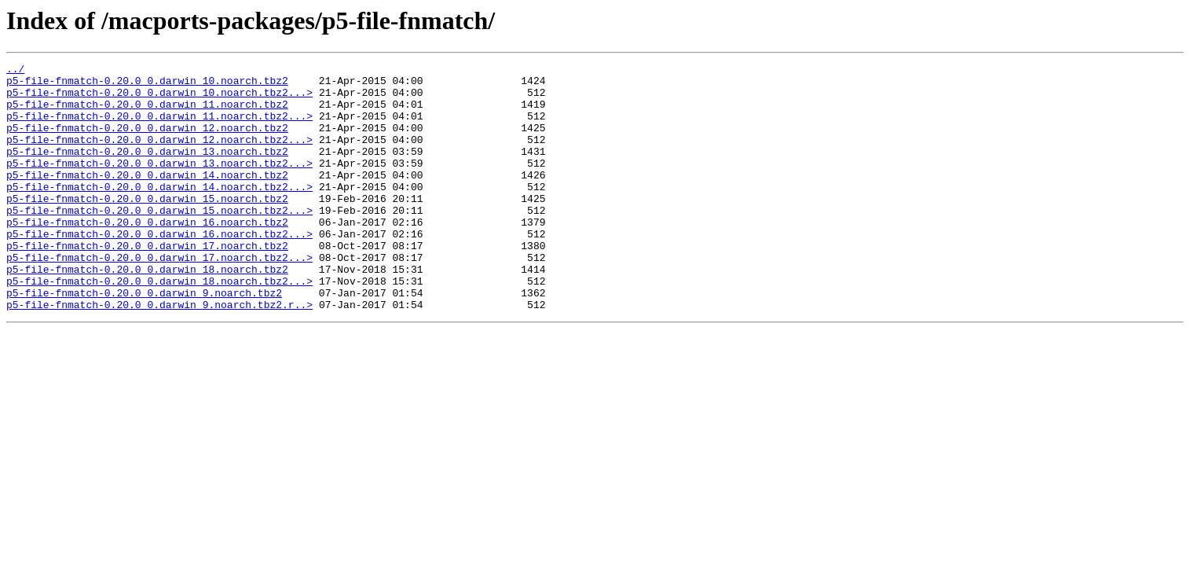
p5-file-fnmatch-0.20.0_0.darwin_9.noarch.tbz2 (144, 340)
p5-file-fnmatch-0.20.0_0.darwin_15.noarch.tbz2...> (159, 240)
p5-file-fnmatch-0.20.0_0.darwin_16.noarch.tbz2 (147, 255)
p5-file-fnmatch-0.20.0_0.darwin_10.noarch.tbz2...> (159, 99)
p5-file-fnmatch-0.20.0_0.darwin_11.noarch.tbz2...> (159, 127)
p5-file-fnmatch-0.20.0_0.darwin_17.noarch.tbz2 (147, 283)
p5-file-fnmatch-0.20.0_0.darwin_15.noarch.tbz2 (147, 226)
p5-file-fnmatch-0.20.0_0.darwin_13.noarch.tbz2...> (159, 184)
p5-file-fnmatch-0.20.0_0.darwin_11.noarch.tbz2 (147, 113)
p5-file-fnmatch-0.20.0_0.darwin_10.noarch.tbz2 (147, 85)
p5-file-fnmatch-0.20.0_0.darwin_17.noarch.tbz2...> (159, 297)
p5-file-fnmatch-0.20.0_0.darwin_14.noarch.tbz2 (147, 198)
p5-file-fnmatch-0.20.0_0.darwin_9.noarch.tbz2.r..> (159, 354)
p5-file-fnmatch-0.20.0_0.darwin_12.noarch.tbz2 (147, 141)
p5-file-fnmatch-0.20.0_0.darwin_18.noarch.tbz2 (147, 311)
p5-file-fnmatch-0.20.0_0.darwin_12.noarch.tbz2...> (159, 156)
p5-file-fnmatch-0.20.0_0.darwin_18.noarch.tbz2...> (159, 325)
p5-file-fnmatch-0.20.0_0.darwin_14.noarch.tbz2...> (159, 212)
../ (15, 71)
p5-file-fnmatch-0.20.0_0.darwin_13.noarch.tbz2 (147, 170)
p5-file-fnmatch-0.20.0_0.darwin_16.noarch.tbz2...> (159, 269)
